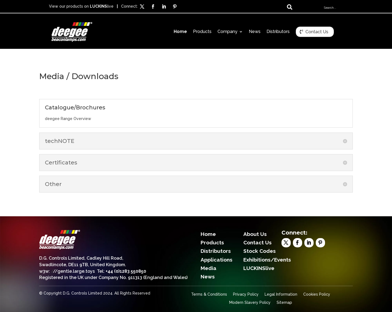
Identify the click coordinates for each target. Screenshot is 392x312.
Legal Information (281, 294)
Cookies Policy (316, 294)
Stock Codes (259, 251)
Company (227, 32)
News (255, 32)
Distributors (278, 32)
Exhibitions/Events (267, 260)
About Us (255, 234)
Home (180, 32)
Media (208, 268)
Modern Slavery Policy (250, 303)
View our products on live (81, 6)
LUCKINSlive (258, 268)
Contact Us (316, 31)
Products (202, 32)
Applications (216, 260)
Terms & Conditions (209, 294)
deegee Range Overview (68, 118)
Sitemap (284, 303)
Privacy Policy (246, 294)
